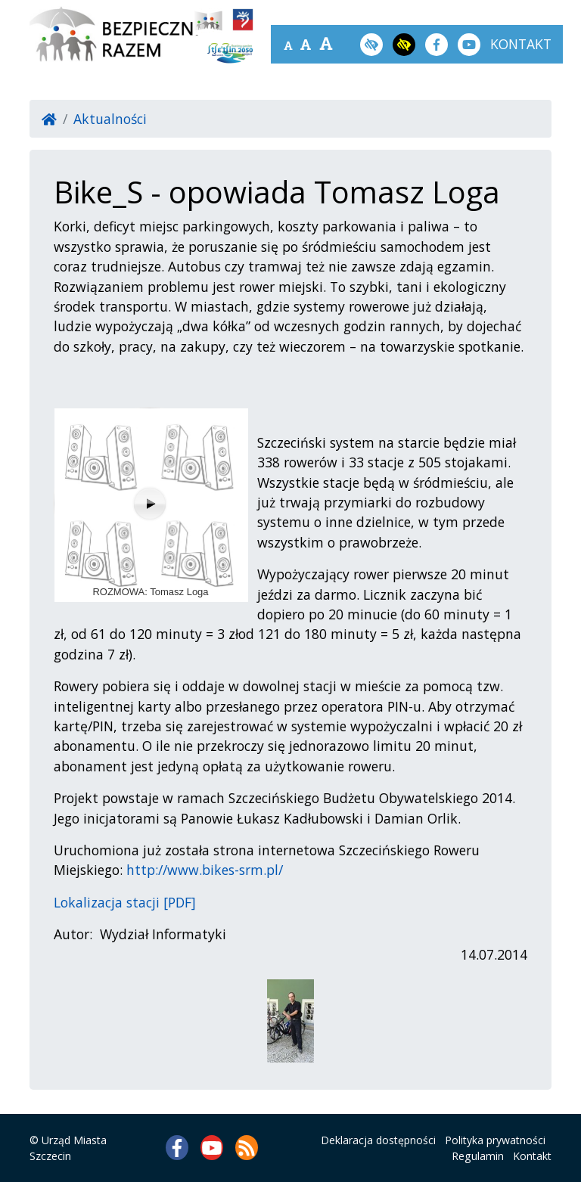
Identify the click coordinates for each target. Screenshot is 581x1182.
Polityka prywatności (495, 1140)
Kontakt (532, 1156)
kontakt (520, 44)
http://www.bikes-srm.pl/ (204, 870)
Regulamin (478, 1156)
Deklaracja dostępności (378, 1140)
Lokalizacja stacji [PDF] (125, 902)
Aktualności (110, 119)
